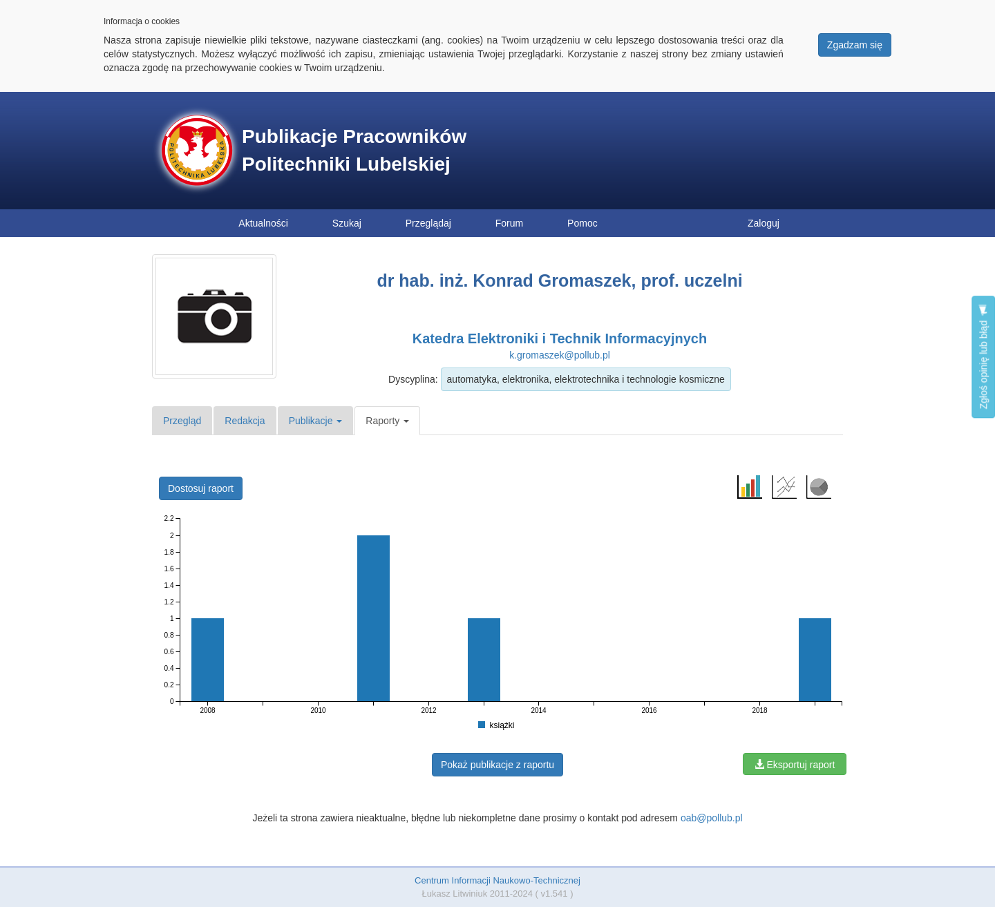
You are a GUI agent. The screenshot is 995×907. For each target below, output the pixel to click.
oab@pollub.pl (712, 817)
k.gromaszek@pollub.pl (559, 355)
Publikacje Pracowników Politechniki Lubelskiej (354, 150)
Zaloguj (763, 223)
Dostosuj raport (201, 488)
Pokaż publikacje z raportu (497, 764)
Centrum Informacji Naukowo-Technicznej (497, 880)
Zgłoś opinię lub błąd (983, 357)
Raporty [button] (387, 420)
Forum (509, 223)
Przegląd (182, 420)
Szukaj (346, 223)
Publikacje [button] (316, 420)
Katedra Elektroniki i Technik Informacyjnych (560, 338)
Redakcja (245, 420)
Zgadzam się (854, 44)
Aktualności (263, 223)
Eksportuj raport (795, 764)
